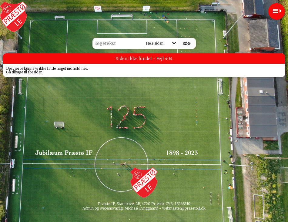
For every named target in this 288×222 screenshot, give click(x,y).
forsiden (35, 72)
